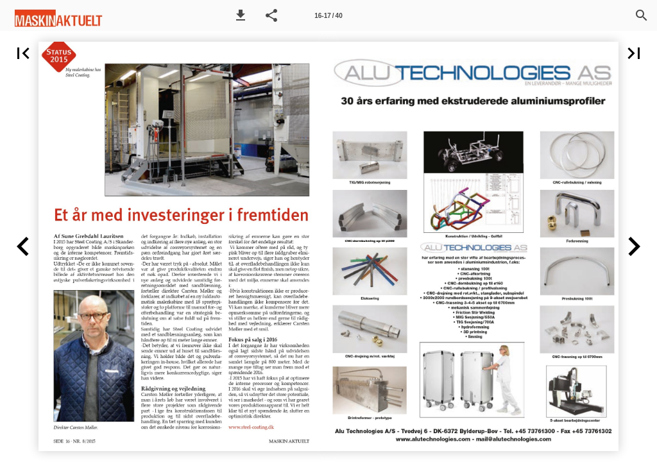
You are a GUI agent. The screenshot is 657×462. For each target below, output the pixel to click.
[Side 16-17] (328, 15)
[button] (240, 15)
